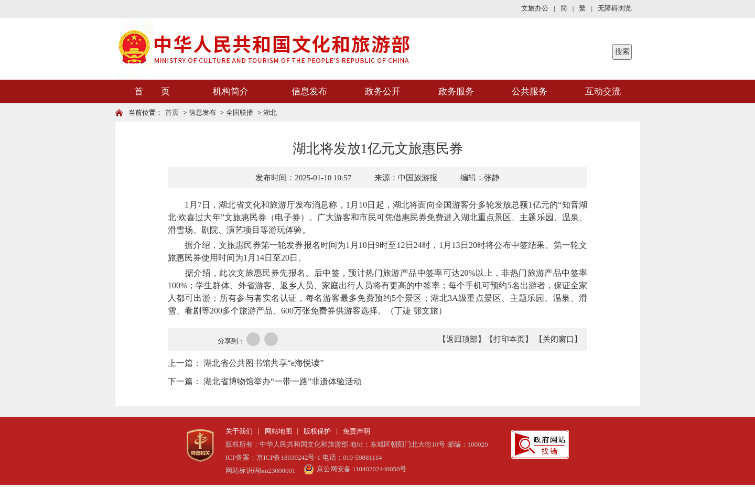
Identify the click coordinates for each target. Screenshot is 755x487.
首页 (172, 112)
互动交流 (603, 91)
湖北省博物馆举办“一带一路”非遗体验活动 (282, 381)
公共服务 (529, 91)
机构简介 (231, 91)
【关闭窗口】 (558, 339)
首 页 (152, 91)
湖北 (270, 112)
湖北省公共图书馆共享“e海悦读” (263, 363)
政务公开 (383, 91)
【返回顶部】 (462, 339)
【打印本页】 (509, 339)
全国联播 (239, 112)
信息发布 (309, 91)
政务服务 (456, 91)
